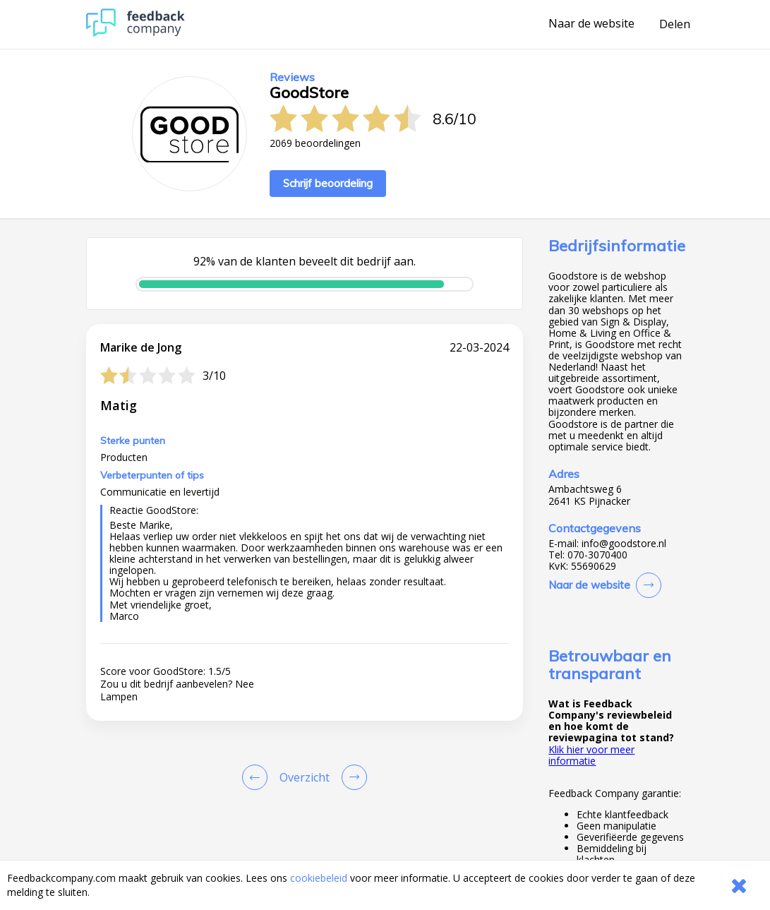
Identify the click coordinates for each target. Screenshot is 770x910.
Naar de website (591, 24)
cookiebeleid (318, 878)
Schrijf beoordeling (328, 183)
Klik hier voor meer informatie (591, 755)
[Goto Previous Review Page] (257, 777)
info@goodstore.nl (624, 543)
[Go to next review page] (351, 777)
